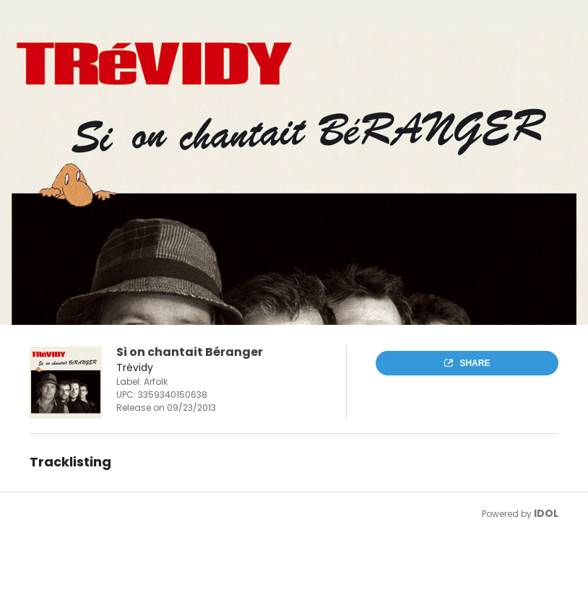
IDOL (546, 513)
